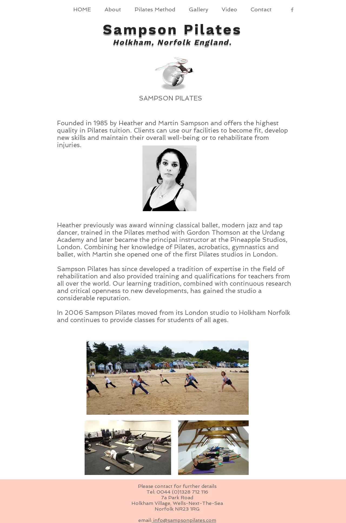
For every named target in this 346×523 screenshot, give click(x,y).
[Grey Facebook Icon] (292, 10)
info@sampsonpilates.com (184, 520)
